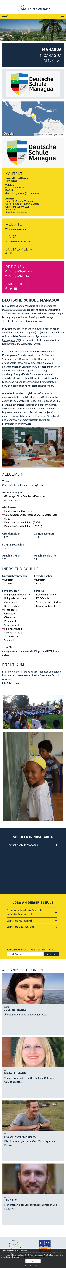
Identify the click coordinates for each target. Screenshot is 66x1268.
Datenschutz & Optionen (33, 1266)
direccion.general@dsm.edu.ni (22, 193)
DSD (38, 332)
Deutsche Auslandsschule (16, 309)
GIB (36, 340)
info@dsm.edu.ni (11, 686)
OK (33, 1261)
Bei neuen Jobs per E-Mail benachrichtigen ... (31, 953)
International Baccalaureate (17, 340)
